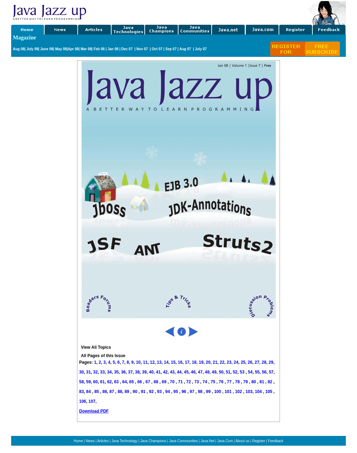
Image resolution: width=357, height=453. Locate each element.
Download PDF (94, 411)
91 (144, 391)
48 (207, 372)
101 (229, 391)
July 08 (32, 49)
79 (246, 381)
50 (221, 372)
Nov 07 (142, 49)
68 (157, 381)
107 (92, 401)
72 (189, 381)
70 (173, 381)
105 (269, 391)
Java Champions (153, 441)
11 (145, 362)
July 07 (201, 49)
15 (173, 362)
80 (254, 381)
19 (201, 362)
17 (187, 362)
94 (168, 391)
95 (176, 391)
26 (250, 362)
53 (242, 372)
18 (194, 362)
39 (144, 372)
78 (238, 381)
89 (127, 391)
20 (208, 362)
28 (263, 362)
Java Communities (183, 441)
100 (218, 391)
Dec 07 (127, 49)
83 (81, 391)
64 (124, 381)
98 (201, 391)
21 (215, 362)
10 (138, 362)
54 (250, 372)
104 (259, 391)
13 (159, 362)
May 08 (61, 49)
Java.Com (225, 441)
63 (117, 381)
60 (95, 381)
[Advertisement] (197, 11)
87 (112, 391)
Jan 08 (112, 49)
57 (271, 372)
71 (181, 381)
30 (81, 372)
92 (152, 391)
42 (165, 372)
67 (148, 381)
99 (209, 391)
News (90, 441)
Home (78, 441)
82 (271, 381)
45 (186, 372)
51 (228, 372)
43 (172, 372)
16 (180, 362)
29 (271, 362)
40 (151, 372)
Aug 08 (18, 49)
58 (81, 381)
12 (152, 362)
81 (262, 381)
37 (130, 372)
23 (229, 362)
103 (248, 391)
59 (88, 381)
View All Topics (96, 347)
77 (230, 381)
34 (109, 372)
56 (264, 372)
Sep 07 (170, 49)
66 (140, 381)
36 (123, 372)
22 (222, 362)
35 (116, 372)
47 (200, 372)
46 (193, 372)
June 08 (46, 49)
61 (102, 381)
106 (82, 401)
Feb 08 (99, 49)
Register (258, 441)
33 (102, 372)
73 (197, 381)
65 (132, 381)
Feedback (275, 441)
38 (137, 372)
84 (89, 391)
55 (257, 372)
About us (242, 441)
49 (214, 372)
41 (158, 372)
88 (119, 391)
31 (88, 372)
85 (97, 391)
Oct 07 (157, 49)
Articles (103, 441)
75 (214, 381)
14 (166, 362)
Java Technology (124, 441)
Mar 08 (85, 49)
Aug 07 (185, 49)
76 (222, 381)
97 (193, 391)
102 (239, 391)
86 (104, 391)
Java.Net (207, 441)
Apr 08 (73, 49)
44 (179, 372)
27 (257, 362)
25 (243, 362)
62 (109, 381)
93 (160, 391)
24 (236, 362)
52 (235, 372)
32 (95, 372)
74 (205, 381)
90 (136, 391)
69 (165, 381)
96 (185, 391)
